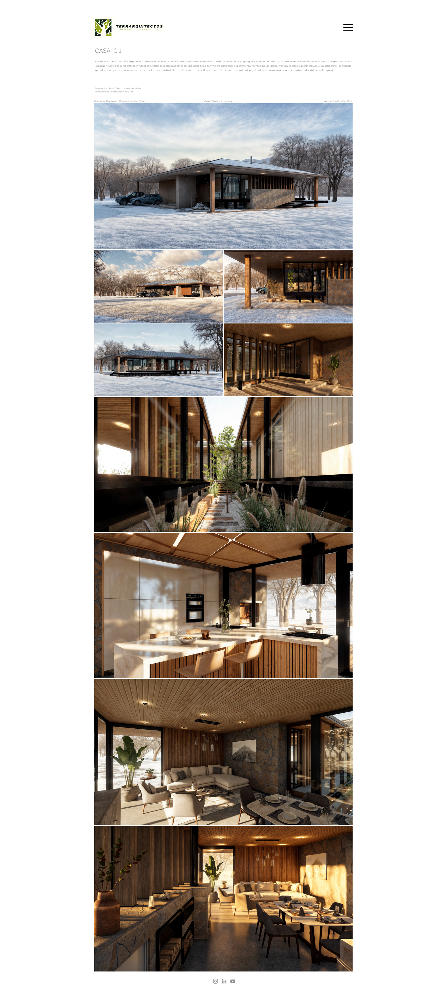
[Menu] (348, 27)
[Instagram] (215, 981)
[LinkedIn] (224, 981)
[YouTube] (233, 981)
